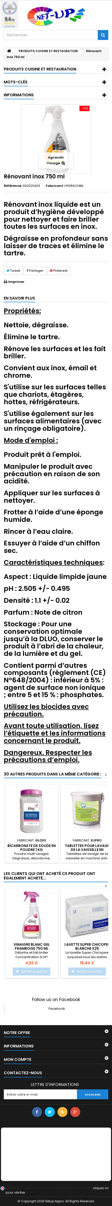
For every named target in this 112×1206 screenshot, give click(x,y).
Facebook (56, 1008)
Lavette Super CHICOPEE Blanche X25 (87, 946)
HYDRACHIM (73, 185)
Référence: (13, 186)
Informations (19, 95)
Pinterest (59, 270)
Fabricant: (55, 186)
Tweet (13, 270)
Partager (35, 270)
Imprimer (16, 281)
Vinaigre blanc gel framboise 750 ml (32, 946)
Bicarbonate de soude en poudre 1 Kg (32, 847)
